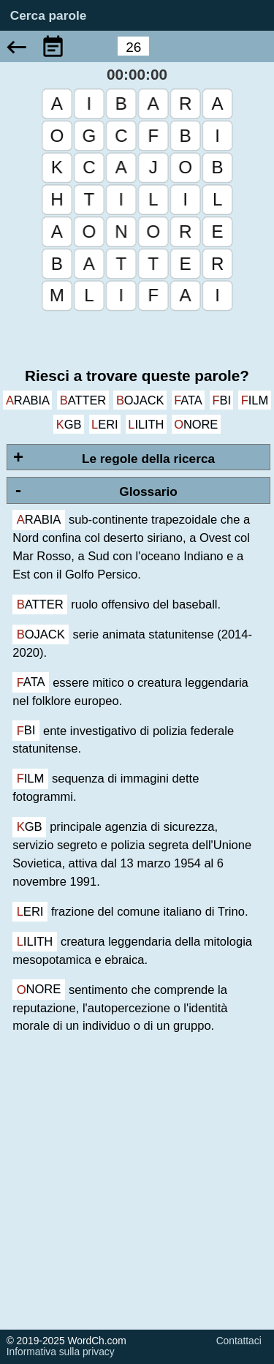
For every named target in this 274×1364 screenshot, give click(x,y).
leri (104, 424)
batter (83, 400)
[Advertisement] (137, 1192)
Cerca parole (48, 16)
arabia (28, 400)
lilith (146, 424)
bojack (140, 400)
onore (196, 424)
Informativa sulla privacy (61, 1351)
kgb (69, 424)
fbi (222, 400)
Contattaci (239, 1340)
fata (188, 400)
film (254, 400)
